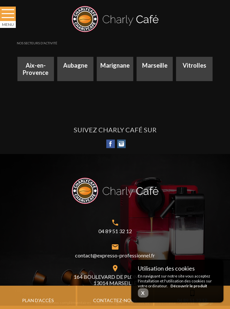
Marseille (154, 65)
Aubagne (75, 65)
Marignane (115, 65)
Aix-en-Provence (35, 69)
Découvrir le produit (188, 285)
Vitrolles (194, 65)
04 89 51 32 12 (115, 231)
